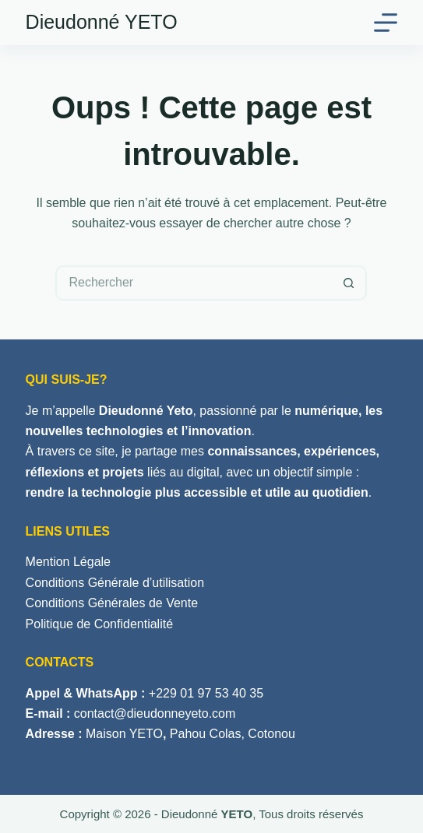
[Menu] (385, 22)
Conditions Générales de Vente (112, 603)
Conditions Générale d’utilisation (115, 582)
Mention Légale (68, 561)
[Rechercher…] (193, 283)
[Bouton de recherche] (349, 283)
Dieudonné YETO (102, 22)
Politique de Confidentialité (99, 624)
